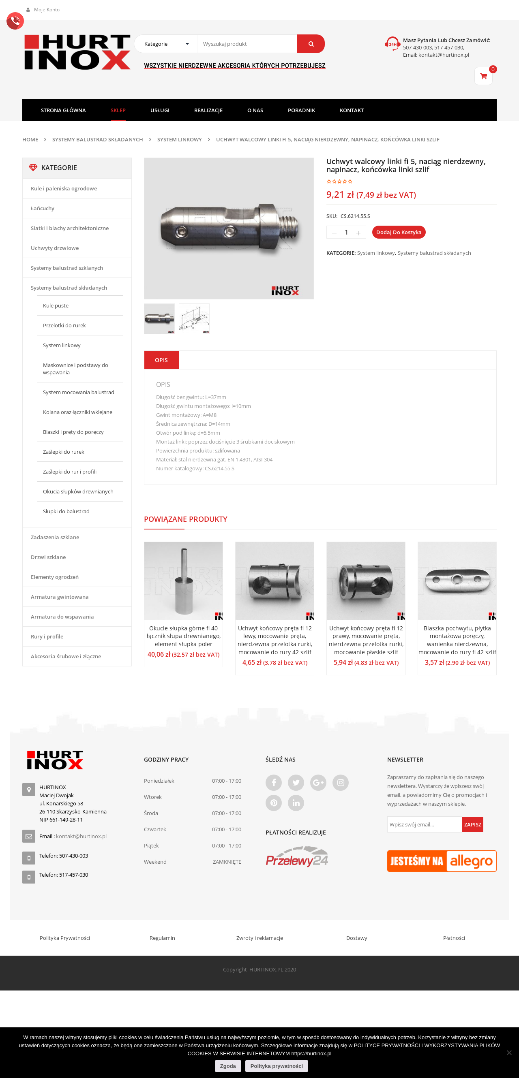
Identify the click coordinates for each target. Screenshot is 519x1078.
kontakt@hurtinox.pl (443, 54)
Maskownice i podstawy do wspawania (75, 368)
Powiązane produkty (185, 519)
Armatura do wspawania (62, 616)
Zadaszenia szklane (55, 537)
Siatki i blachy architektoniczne (70, 228)
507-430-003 (417, 47)
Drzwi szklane (48, 557)
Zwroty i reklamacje (259, 937)
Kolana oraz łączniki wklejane (77, 412)
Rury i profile (47, 636)
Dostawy (356, 937)
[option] (229, 228)
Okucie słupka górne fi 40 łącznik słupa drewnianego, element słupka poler (184, 636)
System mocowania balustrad (78, 392)
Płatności (454, 937)
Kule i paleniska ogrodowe (64, 188)
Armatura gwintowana (60, 596)
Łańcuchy (42, 208)
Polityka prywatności (277, 1066)
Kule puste (56, 305)
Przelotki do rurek (64, 325)
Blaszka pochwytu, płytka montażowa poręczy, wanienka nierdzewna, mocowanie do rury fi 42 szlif (457, 640)
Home (30, 139)
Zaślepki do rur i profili (70, 471)
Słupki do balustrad (66, 511)
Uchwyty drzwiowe (55, 248)
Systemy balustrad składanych (97, 139)
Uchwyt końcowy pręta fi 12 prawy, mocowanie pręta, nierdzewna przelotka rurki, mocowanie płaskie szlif (366, 640)
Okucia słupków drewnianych (78, 491)
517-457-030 (448, 47)
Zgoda (228, 1066)
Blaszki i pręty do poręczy (73, 431)
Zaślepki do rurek (63, 451)
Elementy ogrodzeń (55, 577)
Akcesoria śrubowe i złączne (66, 656)
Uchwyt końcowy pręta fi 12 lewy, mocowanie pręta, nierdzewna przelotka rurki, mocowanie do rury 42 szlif (275, 640)
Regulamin (162, 937)
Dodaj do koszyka (399, 232)
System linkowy (179, 139)
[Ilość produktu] (346, 232)
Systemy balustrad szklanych (67, 267)
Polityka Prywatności (65, 937)
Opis (161, 360)
